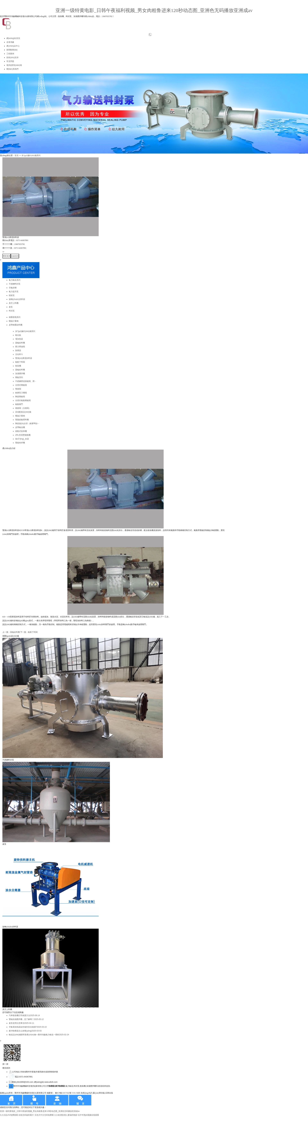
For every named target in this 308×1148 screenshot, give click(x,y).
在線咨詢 (15, 256)
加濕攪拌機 (20, 373)
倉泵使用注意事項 (21, 1023)
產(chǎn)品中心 (13, 46)
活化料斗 (19, 354)
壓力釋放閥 (20, 347)
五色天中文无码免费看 (44, 1115)
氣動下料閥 (20, 362)
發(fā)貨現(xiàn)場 (14, 65)
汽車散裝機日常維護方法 (24, 1015)
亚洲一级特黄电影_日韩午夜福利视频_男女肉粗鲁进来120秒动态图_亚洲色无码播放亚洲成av (154, 10)
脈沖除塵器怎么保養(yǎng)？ (25, 1031)
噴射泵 (12, 295)
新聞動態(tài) (11, 50)
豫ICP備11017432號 (63, 1093)
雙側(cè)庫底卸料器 (23, 358)
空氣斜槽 (13, 288)
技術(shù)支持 (12, 57)
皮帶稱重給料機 (15, 325)
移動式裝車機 (21, 431)
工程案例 (10, 54)
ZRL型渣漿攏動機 (22, 435)
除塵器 (18, 350)
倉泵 (11, 307)
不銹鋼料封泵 (14, 284)
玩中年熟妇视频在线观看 (88, 1115)
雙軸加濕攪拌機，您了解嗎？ (26, 1019)
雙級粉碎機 (20, 443)
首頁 (16, 155)
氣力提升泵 (13, 291)
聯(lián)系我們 (12, 69)
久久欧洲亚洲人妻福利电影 (65, 1115)
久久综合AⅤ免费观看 (9, 1115)
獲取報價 (6, 256)
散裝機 (18, 366)
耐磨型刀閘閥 (21, 393)
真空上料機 (13, 303)
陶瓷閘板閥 (20, 396)
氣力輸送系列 (14, 280)
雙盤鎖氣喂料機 (22, 420)
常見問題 (10, 61)
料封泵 (12, 311)
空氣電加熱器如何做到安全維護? (28, 1027)
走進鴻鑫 (10, 42)
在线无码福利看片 (26, 1115)
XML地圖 (76, 1093)
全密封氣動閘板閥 (23, 400)
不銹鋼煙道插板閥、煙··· (25, 381)
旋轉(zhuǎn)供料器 (17, 299)
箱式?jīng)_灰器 (22, 439)
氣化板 (18, 335)
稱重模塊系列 (14, 317)
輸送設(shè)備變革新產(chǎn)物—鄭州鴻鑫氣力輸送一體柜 (39, 1035)
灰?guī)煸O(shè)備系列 (31, 155)
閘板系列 (19, 377)
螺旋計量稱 (13, 321)
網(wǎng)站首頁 (13, 38)
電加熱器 (19, 339)
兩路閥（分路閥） (23, 408)
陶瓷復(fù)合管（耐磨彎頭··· (27, 423)
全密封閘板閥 (21, 385)
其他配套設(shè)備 (23, 412)
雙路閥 (18, 389)
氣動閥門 (19, 404)
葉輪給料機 (20, 343)
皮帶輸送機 (20, 427)
